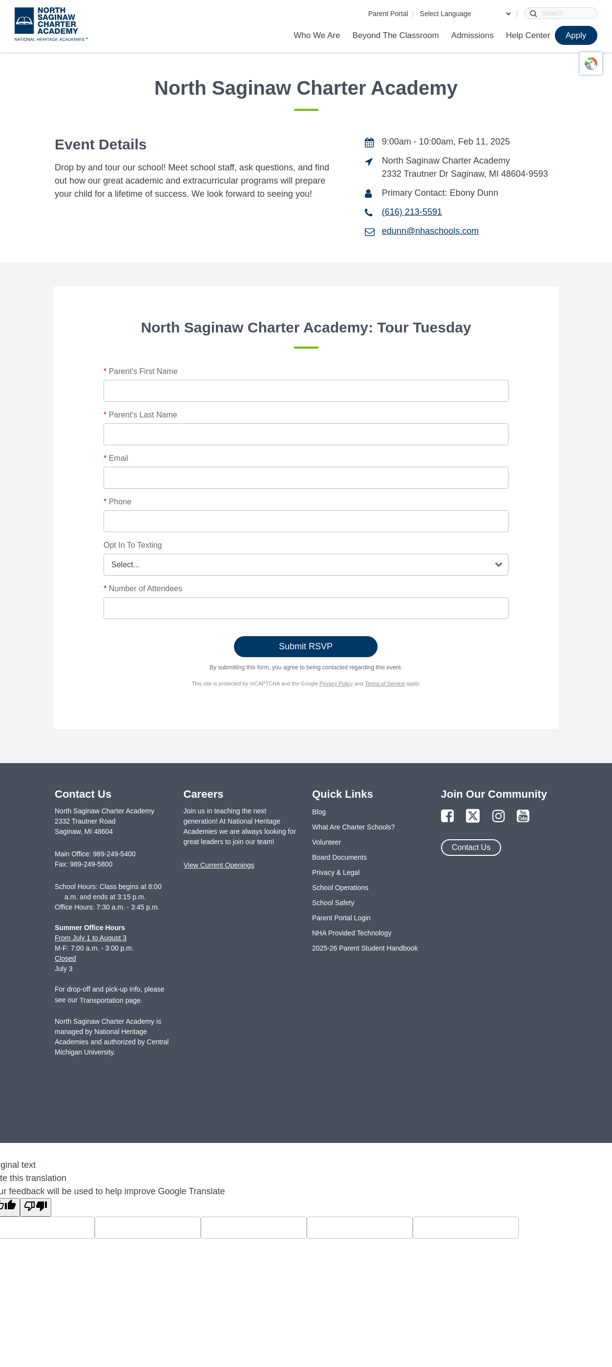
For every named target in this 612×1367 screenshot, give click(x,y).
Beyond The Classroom (395, 35)
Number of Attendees (143, 588)
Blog (319, 812)
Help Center (528, 35)
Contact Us (471, 847)
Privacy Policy (336, 683)
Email (116, 458)
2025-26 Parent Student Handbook (365, 948)
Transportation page (110, 1000)
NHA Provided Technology (351, 933)
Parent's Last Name (140, 415)
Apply (576, 35)
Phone (117, 501)
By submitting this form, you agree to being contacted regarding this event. (306, 667)
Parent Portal (388, 14)
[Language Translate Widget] (465, 14)
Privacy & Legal (335, 872)
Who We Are (317, 35)
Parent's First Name (141, 371)
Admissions (472, 35)
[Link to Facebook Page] (447, 816)
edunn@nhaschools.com (430, 231)
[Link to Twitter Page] (473, 816)
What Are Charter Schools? (353, 827)
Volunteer (326, 842)
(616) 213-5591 (412, 212)
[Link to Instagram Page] (498, 816)
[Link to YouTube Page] (523, 816)
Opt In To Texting (133, 545)
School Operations (340, 887)
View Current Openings (219, 865)
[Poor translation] (35, 1207)
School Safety (333, 903)
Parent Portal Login (341, 918)
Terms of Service (385, 683)
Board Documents (339, 857)
